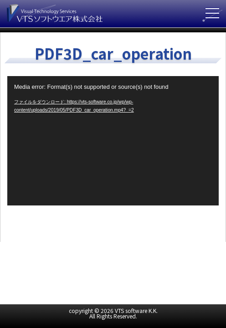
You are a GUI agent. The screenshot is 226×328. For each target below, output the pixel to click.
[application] (113, 140)
